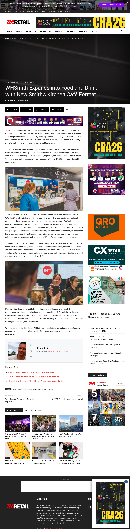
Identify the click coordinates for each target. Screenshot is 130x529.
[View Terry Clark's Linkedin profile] (30, 356)
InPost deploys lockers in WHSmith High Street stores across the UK (35, 381)
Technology (46, 31)
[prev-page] (6, 468)
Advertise (30, 11)
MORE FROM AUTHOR (33, 410)
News (19, 31)
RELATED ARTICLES (14, 410)
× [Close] (126, 481)
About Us (8, 11)
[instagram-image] (94, 395)
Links (94, 31)
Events (83, 31)
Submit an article (40, 11)
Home (9, 31)
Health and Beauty (65, 431)
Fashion (35, 458)
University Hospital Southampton (35, 389)
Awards (67, 11)
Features (31, 31)
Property (71, 31)
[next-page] (10, 468)
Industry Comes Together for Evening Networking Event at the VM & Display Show (43, 436)
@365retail (101, 382)
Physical (25, 82)
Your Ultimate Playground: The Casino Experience (20, 400)
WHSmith (9, 130)
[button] (122, 32)
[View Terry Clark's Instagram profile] (30, 351)
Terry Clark (11, 100)
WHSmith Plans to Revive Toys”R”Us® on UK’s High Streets (32, 372)
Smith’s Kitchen (18, 389)
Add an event (52, 11)
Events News (10, 431)
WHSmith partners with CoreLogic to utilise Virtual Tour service (33, 377)
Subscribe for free (18, 11)
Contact (60, 11)
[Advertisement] (65, 486)
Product (59, 31)
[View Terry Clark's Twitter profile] (30, 345)
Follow (120, 383)
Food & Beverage (23, 38)
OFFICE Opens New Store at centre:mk (67, 399)
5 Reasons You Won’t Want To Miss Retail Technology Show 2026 (15, 436)
